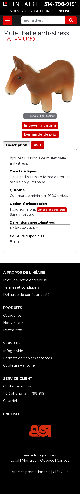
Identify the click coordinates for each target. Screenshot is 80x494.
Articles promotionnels (31, 472)
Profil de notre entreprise (25, 280)
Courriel (10, 401)
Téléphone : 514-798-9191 (24, 393)
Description (16, 145)
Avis (37, 145)
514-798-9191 (60, 4)
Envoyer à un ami (40, 125)
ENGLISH (63, 11)
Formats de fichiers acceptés (27, 358)
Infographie (13, 351)
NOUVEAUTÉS (21, 11)
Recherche (12, 330)
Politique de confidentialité (26, 295)
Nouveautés (13, 323)
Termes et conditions (21, 287)
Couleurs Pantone (19, 365)
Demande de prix (40, 134)
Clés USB (60, 472)
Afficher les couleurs (51, 209)
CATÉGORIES (44, 11)
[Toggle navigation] (7, 20)
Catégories (12, 315)
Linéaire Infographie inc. (40, 455)
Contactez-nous (17, 386)
